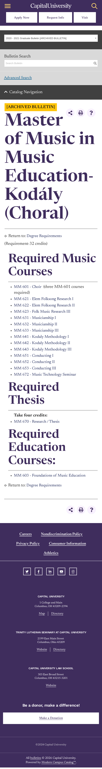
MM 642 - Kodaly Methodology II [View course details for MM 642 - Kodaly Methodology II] (43, 344)
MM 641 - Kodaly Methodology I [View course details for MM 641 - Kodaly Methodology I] (43, 338)
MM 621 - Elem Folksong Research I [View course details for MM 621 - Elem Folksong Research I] (46, 300)
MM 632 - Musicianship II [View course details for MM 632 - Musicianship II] (37, 326)
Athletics (51, 554)
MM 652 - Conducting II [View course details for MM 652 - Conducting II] (35, 363)
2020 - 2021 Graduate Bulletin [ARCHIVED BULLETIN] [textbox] (36, 38)
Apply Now (21, 17)
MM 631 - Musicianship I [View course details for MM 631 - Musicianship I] (36, 319)
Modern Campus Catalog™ (58, 763)
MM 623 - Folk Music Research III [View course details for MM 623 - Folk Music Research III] (44, 313)
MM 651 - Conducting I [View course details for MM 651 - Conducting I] (35, 357)
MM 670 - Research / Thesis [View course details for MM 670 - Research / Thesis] (38, 423)
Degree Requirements (45, 237)
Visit (85, 17)
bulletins (35, 759)
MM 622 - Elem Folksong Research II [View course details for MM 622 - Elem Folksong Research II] (46, 307)
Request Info (55, 17)
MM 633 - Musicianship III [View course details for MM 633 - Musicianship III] (37, 332)
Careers (25, 535)
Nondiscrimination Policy (62, 535)
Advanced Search (19, 78)
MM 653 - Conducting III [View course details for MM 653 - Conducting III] (36, 370)
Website (41, 651)
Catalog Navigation (26, 93)
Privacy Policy (28, 545)
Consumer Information (67, 545)
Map (42, 614)
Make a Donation (51, 719)
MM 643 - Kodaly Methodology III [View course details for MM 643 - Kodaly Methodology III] (44, 351)
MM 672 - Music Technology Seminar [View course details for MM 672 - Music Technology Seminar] (47, 376)
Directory (57, 614)
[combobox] (51, 38)
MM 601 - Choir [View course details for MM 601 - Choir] (28, 288)
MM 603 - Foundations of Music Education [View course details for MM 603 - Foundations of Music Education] (51, 477)
